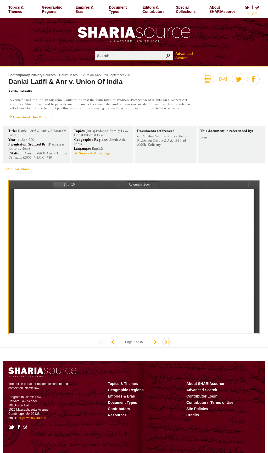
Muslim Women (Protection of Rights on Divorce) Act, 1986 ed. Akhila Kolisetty (163, 140)
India (78, 144)
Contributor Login (201, 396)
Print (208, 79)
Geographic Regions (52, 9)
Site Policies (197, 409)
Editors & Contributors (153, 9)
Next (155, 342)
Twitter (246, 7)
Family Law (118, 131)
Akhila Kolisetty (20, 91)
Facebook (252, 7)
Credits (192, 415)
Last (166, 342)
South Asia (117, 140)
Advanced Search (184, 56)
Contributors (119, 409)
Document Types (118, 9)
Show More (20, 169)
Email (223, 79)
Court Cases (68, 75)
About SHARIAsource (222, 9)
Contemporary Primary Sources (32, 75)
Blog (257, 7)
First (101, 342)
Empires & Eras (84, 9)
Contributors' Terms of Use (209, 402)
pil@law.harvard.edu (32, 418)
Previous (113, 342)
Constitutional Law (88, 135)
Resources (117, 415)
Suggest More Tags (94, 153)
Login (251, 13)
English (97, 149)
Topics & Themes (16, 9)
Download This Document (34, 117)
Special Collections (186, 9)
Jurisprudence (97, 131)
